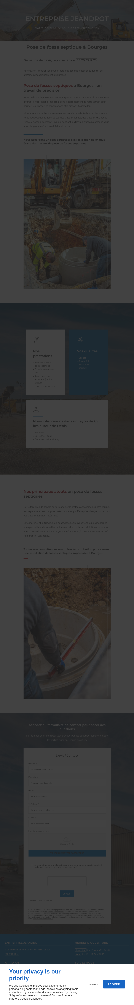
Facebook (35, 998)
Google (24, 998)
